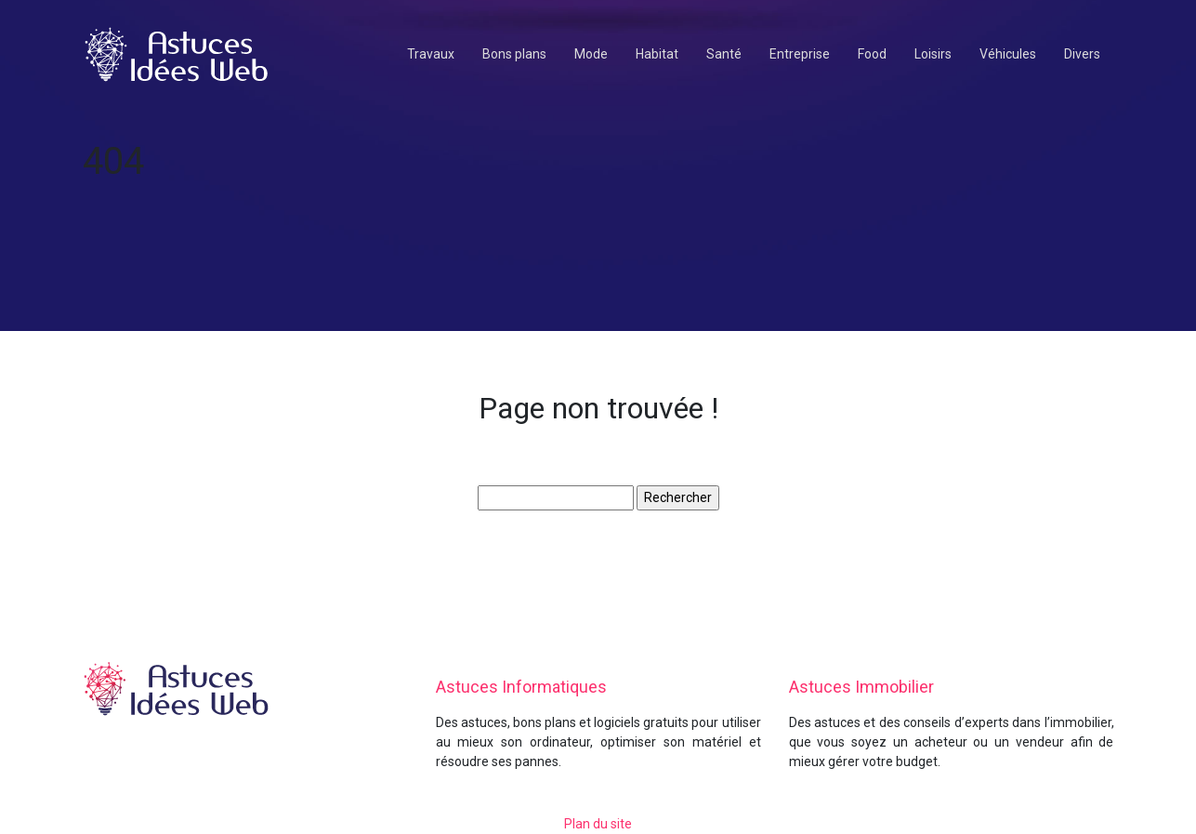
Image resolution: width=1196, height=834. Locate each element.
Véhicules (1007, 53)
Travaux (430, 53)
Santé (724, 53)
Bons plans (514, 53)
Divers (1082, 53)
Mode (591, 53)
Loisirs (933, 53)
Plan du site (598, 823)
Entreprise (799, 53)
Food (872, 53)
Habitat (657, 53)
